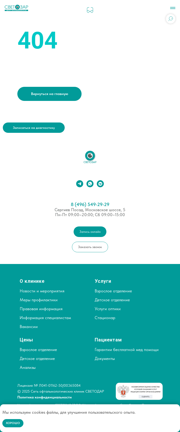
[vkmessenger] (100, 183)
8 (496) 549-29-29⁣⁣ (90, 204)
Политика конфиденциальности (44, 397)
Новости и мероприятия (42, 290)
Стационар (105, 317)
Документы (105, 358)
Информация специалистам (45, 317)
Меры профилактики (39, 299)
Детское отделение (112, 299)
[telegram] (79, 183)
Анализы (28, 367)
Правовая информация (41, 308)
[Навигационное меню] (172, 8)
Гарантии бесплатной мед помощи (127, 349)
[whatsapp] (90, 183)
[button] (34, 127)
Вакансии (29, 326)
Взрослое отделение (113, 290)
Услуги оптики (108, 308)
